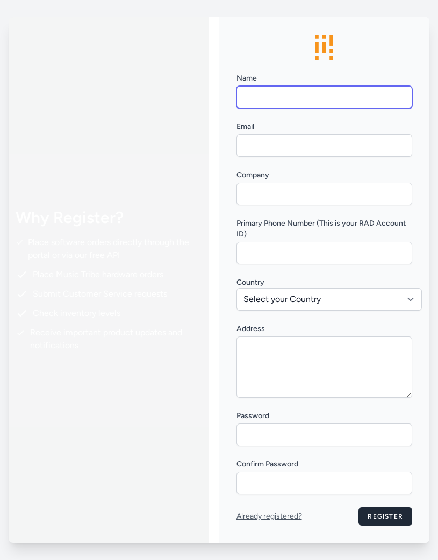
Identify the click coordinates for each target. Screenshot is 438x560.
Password (252, 415)
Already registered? (269, 516)
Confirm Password (267, 464)
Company (252, 175)
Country (250, 282)
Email (245, 126)
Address (250, 328)
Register (385, 516)
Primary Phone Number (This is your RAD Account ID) (321, 229)
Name (246, 78)
